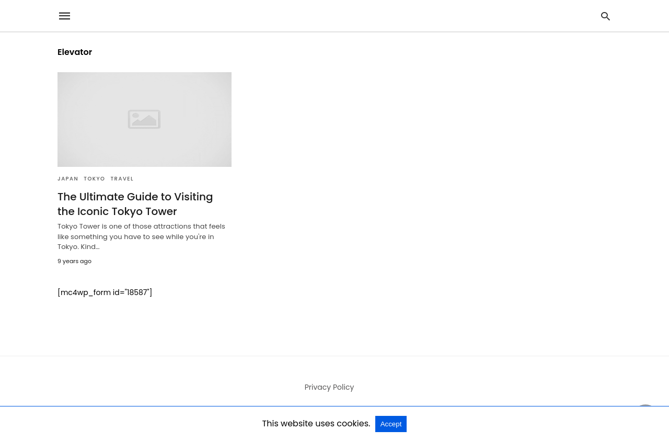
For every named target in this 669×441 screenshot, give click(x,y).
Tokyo (94, 179)
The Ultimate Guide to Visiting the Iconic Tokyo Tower (135, 204)
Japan (67, 179)
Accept (391, 424)
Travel (122, 179)
